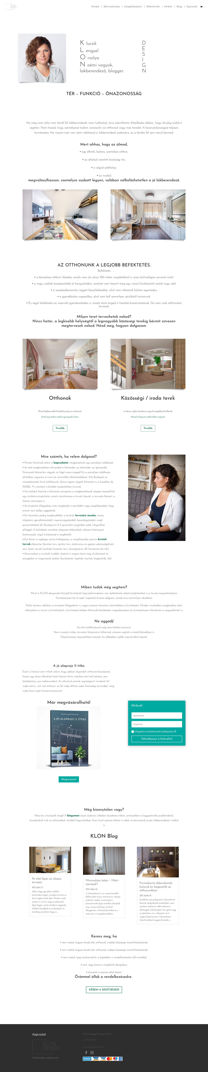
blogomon (73, 815)
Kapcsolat (191, 7)
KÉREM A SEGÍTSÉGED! (104, 989)
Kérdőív (168, 7)
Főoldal (95, 7)
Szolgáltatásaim (133, 7)
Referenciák (153, 7)
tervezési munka (85, 515)
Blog (179, 7)
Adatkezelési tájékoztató (45, 1058)
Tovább (60, 428)
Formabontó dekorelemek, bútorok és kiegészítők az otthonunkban (156, 887)
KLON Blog (104, 836)
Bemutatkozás (112, 7)
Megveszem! (68, 779)
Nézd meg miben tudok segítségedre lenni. (60, 416)
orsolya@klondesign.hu (93, 1047)
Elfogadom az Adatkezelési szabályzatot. (153, 731)
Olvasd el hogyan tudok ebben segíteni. (148, 416)
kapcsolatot (61, 463)
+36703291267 (89, 1040)
